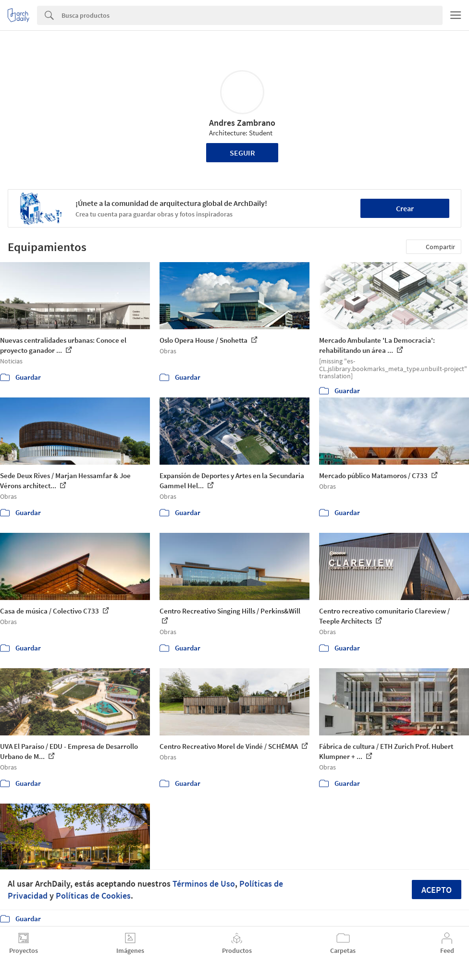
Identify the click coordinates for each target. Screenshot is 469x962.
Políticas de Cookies (93, 895)
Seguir (242, 152)
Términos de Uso (204, 883)
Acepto (436, 889)
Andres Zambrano (242, 122)
